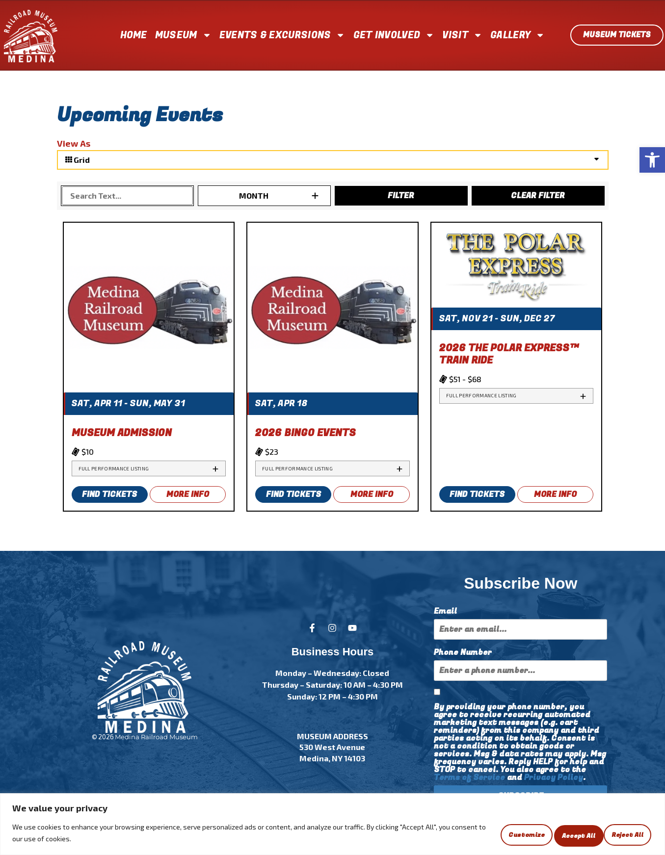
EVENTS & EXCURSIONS (282, 35)
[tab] (149, 468)
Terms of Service (469, 777)
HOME (133, 35)
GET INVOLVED (394, 35)
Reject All (554, 834)
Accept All (620, 834)
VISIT (462, 35)
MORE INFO (187, 494)
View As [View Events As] (73, 143)
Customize (485, 834)
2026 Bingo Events (305, 433)
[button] (652, 160)
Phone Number (463, 652)
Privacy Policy (553, 777)
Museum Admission (122, 433)
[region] (332, 826)
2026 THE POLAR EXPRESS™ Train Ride (509, 354)
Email (445, 611)
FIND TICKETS (109, 494)
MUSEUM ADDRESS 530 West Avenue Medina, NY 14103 (332, 747)
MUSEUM (183, 35)
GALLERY (517, 35)
